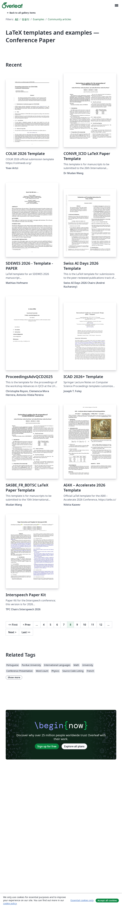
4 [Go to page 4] (43, 624)
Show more (14, 677)
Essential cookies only (82, 900)
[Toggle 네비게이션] (116, 5)
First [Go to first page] (13, 624)
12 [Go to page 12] (100, 624)
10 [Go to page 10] (84, 624)
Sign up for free (46, 746)
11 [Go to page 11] (92, 624)
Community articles (59, 19)
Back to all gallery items (21, 12)
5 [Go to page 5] (50, 624)
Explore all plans (74, 746)
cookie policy (10, 903)
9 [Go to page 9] (77, 624)
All (16, 19)
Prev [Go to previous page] (26, 624)
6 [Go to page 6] (57, 624)
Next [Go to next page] (12, 632)
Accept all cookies (107, 900)
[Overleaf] (12, 5)
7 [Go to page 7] (63, 624)
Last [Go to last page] (26, 632)
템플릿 (25, 19)
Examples (38, 19)
